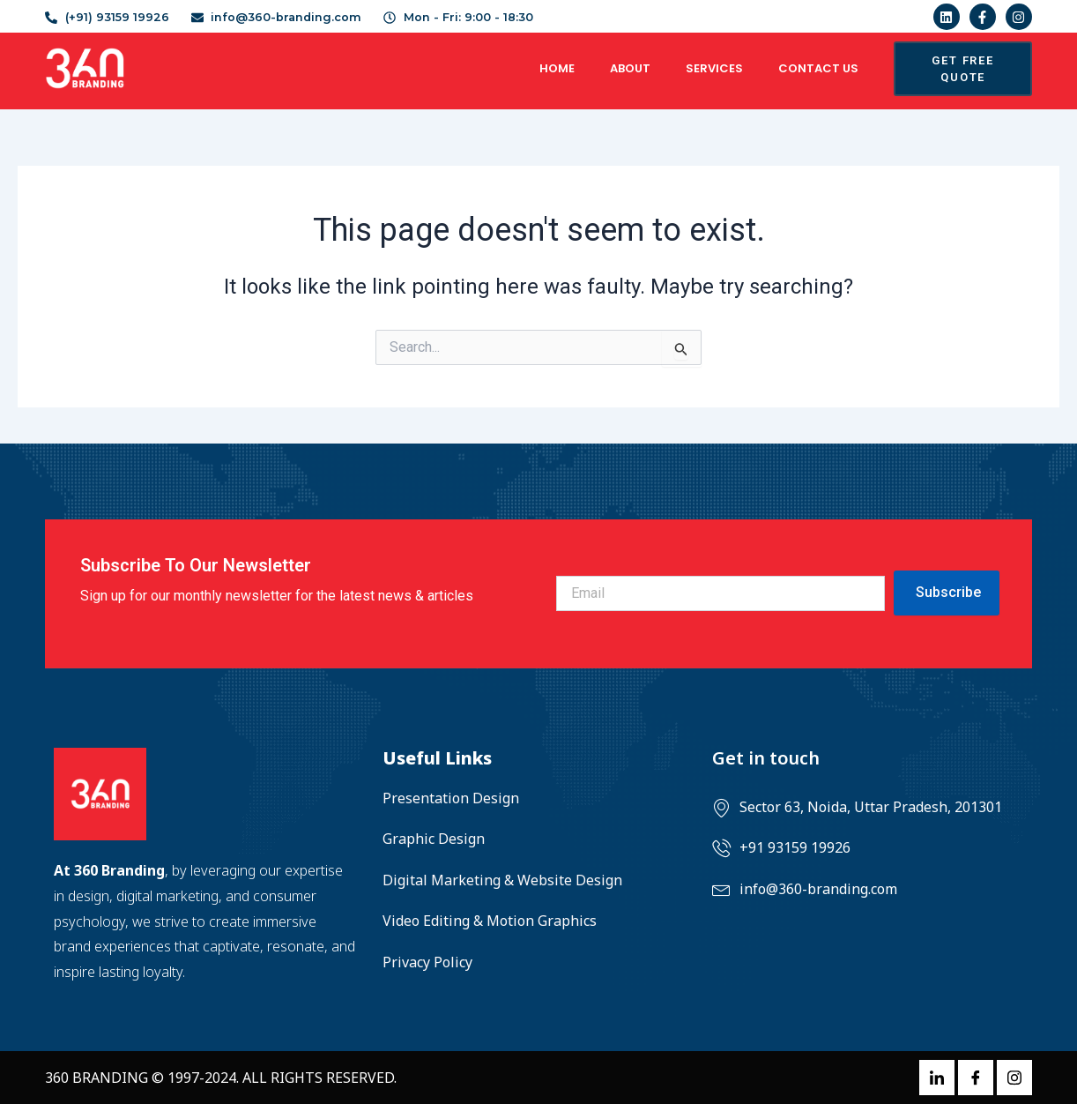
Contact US (818, 68)
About (630, 68)
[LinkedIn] (936, 1077)
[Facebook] (975, 1077)
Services (714, 68)
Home (557, 68)
